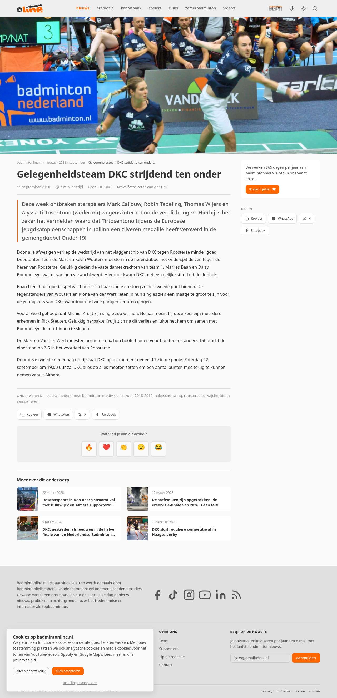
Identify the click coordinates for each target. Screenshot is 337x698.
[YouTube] (205, 595)
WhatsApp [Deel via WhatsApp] (58, 414)
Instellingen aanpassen (80, 683)
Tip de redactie (172, 656)
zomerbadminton (200, 8)
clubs (173, 8)
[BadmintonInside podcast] (291, 8)
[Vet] (89, 449)
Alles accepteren (68, 671)
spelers (155, 8)
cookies (314, 691)
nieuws (83, 8)
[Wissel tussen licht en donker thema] (303, 8)
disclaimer (284, 691)
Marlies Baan (178, 267)
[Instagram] (189, 595)
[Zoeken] (315, 8)
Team (163, 640)
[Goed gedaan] (123, 449)
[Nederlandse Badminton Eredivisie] (275, 8)
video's (229, 8)
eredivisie (105, 8)
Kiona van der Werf (97, 294)
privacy (267, 691)
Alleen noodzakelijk (31, 671)
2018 (62, 162)
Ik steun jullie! (262, 189)
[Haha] (158, 449)
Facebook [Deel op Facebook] (105, 414)
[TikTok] (173, 595)
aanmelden (306, 657)
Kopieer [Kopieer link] (29, 414)
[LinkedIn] (220, 595)
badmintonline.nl (29, 162)
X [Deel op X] (82, 414)
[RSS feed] (236, 595)
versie (300, 691)
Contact (165, 664)
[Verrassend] (141, 449)
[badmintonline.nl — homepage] (30, 8)
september (77, 162)
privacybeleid (24, 659)
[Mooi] (106, 449)
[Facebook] (157, 595)
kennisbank (131, 8)
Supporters (168, 648)
